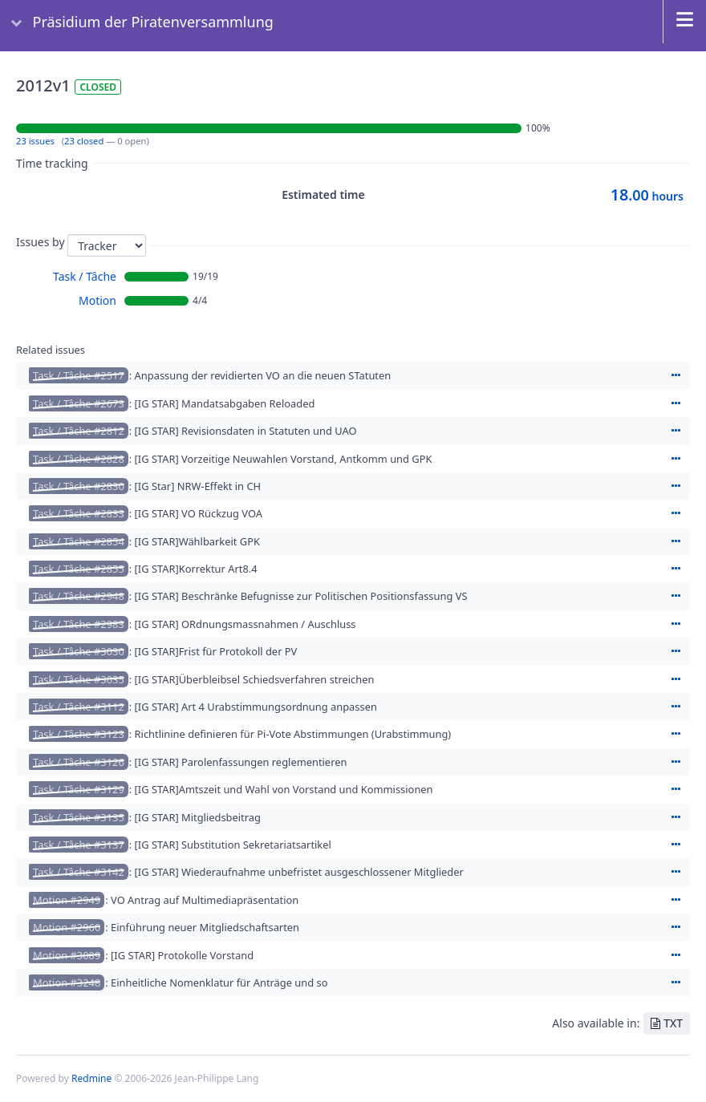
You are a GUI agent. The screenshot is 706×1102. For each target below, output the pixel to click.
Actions (675, 375)
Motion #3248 (66, 982)
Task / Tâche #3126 (78, 762)
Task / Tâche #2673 (78, 403)
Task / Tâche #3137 (78, 844)
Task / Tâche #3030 (78, 651)
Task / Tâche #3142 (78, 872)
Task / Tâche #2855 (78, 568)
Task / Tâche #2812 (78, 430)
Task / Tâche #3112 (78, 706)
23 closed (83, 141)
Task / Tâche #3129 (78, 789)
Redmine (91, 1078)
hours (647, 196)
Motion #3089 (66, 955)
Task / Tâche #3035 (78, 679)
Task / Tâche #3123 (78, 734)
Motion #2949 (66, 900)
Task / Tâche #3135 (78, 817)
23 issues (35, 141)
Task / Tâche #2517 (78, 375)
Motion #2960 (66, 927)
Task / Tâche (84, 276)
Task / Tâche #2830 (78, 486)
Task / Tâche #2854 (78, 541)
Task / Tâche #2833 (78, 513)
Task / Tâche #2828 (78, 459)
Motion (97, 300)
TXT (673, 1023)
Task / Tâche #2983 (78, 624)
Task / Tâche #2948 (78, 596)
